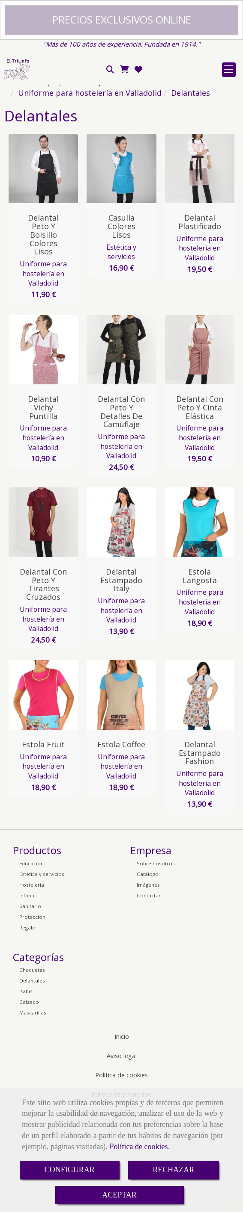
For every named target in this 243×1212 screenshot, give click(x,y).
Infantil (27, 980)
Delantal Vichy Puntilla (43, 492)
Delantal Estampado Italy (121, 664)
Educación (31, 948)
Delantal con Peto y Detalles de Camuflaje (121, 496)
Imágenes (148, 969)
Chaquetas (32, 1054)
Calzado (29, 1086)
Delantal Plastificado (199, 306)
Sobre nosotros (156, 948)
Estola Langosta (200, 660)
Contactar (149, 980)
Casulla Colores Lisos (121, 310)
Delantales (32, 1065)
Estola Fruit (43, 829)
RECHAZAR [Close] (173, 1169)
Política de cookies (138, 1146)
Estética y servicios (121, 336)
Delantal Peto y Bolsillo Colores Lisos (43, 319)
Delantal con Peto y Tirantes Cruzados (43, 669)
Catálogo (148, 958)
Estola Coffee (121, 829)
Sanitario (30, 991)
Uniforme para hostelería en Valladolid (43, 358)
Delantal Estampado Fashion (200, 837)
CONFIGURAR (70, 1169)
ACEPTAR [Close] (119, 1195)
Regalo (27, 1012)
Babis (26, 1076)
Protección (32, 1001)
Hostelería (31, 969)
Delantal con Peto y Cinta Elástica (199, 492)
